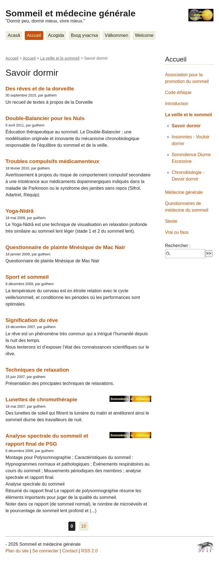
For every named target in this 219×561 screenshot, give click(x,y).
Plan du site (17, 551)
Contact (70, 551)
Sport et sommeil (27, 277)
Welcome (144, 35)
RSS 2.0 (89, 551)
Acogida (56, 35)
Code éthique (178, 92)
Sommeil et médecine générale (71, 13)
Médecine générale (184, 192)
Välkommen (116, 35)
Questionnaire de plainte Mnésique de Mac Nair (65, 247)
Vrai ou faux (177, 232)
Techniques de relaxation (37, 370)
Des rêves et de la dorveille (40, 89)
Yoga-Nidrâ (20, 211)
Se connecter (45, 551)
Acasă (14, 35)
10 (83, 526)
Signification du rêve (32, 320)
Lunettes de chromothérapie (41, 399)
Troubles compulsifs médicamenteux (52, 161)
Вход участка (84, 35)
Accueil (34, 35)
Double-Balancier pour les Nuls (45, 118)
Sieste (171, 221)
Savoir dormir (186, 125)
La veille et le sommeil (60, 58)
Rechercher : (178, 245)
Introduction (176, 103)
